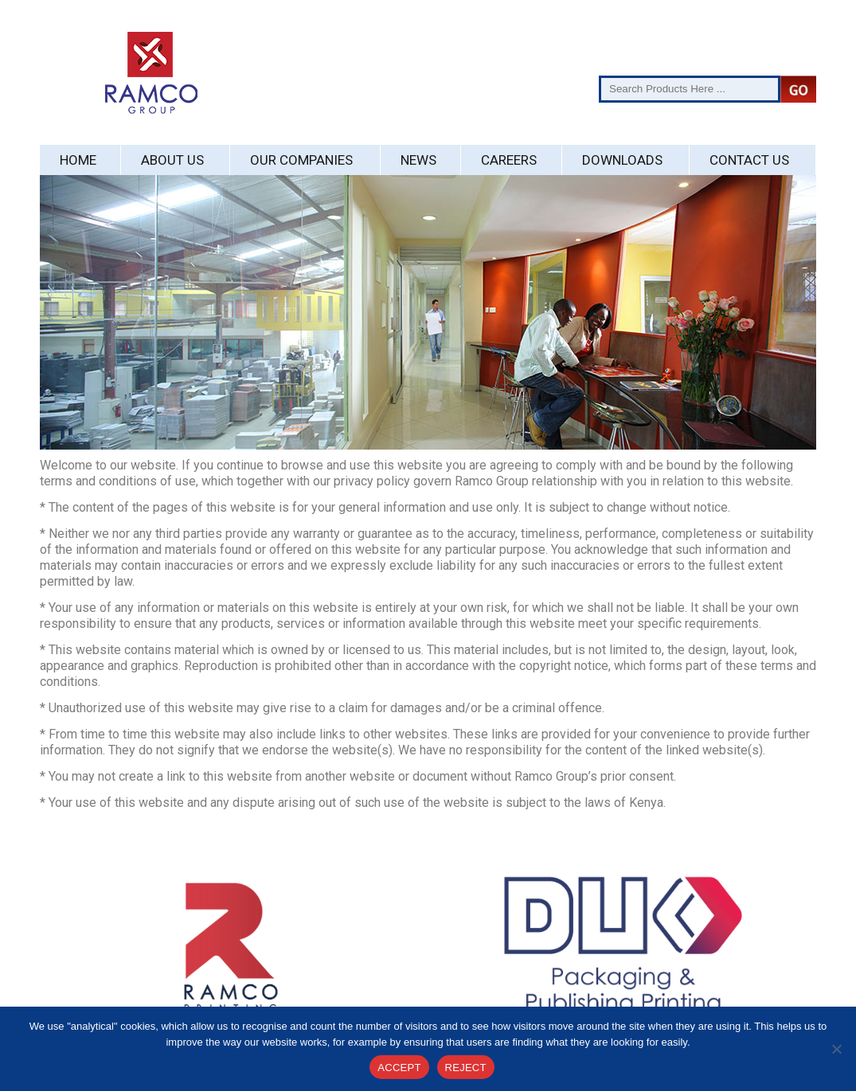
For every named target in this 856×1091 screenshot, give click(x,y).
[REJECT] (836, 1049)
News (418, 160)
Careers (509, 160)
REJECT (466, 1067)
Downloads (622, 160)
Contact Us (749, 160)
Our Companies (301, 160)
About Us (172, 160)
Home (78, 160)
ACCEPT (398, 1067)
